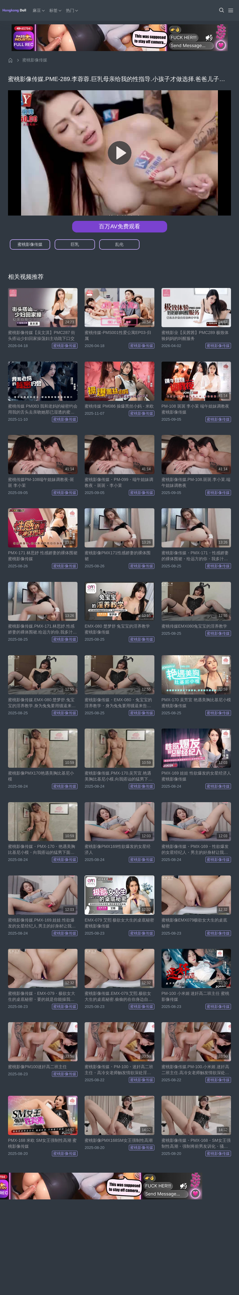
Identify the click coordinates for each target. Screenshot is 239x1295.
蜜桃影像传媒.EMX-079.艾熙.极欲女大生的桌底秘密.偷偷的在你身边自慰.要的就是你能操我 (119, 996)
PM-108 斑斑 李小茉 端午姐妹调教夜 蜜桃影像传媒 (195, 409)
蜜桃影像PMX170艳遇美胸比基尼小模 (41, 776)
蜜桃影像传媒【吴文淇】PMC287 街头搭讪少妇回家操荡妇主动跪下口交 (41, 335)
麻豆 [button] (39, 10)
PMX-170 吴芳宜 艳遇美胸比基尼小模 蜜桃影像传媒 (196, 702)
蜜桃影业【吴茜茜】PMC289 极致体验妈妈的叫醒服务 (195, 335)
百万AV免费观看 (119, 226)
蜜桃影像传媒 (34, 60)
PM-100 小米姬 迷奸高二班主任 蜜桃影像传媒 (195, 996)
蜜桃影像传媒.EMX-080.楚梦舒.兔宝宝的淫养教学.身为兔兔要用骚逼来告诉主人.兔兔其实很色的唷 (42, 703)
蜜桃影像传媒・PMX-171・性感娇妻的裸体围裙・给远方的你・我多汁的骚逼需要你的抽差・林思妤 (195, 556)
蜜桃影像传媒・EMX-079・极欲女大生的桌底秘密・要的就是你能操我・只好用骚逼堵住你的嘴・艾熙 (41, 996)
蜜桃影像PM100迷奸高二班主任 (37, 1066)
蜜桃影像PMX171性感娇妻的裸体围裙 (118, 555)
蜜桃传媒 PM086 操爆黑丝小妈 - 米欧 (119, 406)
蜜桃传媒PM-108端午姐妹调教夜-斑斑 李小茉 (41, 482)
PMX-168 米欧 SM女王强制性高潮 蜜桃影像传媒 (42, 1143)
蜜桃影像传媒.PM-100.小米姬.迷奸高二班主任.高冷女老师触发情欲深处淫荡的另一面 (195, 1070)
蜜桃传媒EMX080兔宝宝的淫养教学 (194, 626)
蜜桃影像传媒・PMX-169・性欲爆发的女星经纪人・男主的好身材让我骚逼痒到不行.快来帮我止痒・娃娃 (195, 849)
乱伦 (119, 244)
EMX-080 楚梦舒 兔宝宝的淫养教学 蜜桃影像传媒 (117, 629)
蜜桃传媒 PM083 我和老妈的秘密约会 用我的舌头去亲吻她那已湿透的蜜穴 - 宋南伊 (42, 409)
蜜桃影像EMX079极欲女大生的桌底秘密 (194, 923)
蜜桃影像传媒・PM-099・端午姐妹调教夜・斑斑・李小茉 (119, 482)
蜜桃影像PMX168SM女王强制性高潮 (119, 1140)
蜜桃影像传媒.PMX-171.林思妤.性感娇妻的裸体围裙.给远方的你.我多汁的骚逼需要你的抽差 (42, 629)
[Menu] (230, 10)
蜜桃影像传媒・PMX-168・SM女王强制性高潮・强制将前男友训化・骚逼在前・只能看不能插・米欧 (196, 1143)
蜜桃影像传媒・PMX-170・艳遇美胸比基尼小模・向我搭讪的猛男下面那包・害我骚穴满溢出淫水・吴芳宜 (41, 849)
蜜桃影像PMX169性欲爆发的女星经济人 (118, 849)
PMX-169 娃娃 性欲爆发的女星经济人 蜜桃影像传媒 (196, 776)
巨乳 (75, 244)
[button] (221, 10)
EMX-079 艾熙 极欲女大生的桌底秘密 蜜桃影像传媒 (119, 923)
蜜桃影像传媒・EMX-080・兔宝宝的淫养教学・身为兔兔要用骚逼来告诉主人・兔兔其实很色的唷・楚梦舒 (118, 703)
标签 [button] (55, 10)
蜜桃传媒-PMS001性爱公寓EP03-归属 (118, 335)
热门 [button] (72, 10)
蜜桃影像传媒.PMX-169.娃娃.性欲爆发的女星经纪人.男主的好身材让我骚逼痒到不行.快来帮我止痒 (42, 923)
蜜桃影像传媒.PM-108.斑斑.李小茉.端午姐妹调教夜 (196, 482)
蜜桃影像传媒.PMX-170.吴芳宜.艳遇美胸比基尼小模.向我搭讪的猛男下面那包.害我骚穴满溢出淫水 (118, 776)
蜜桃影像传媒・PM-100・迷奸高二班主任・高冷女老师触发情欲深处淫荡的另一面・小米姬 (119, 1070)
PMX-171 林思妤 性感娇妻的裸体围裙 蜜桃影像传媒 (42, 555)
